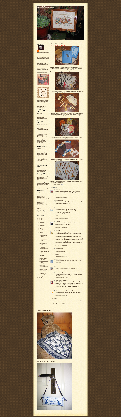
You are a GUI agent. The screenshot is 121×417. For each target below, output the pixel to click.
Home (67, 300)
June (41, 229)
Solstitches (57, 207)
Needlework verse (43, 256)
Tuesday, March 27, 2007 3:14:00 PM (61, 256)
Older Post (81, 300)
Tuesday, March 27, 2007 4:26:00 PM (61, 263)
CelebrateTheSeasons (41, 212)
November (42, 222)
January (41, 276)
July (41, 228)
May (41, 231)
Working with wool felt (44, 248)
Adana (56, 259)
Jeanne (56, 230)
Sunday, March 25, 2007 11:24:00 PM (61, 245)
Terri (56, 221)
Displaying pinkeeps (43, 258)
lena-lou (57, 266)
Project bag (42, 241)
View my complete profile (42, 72)
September (42, 225)
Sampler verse (42, 265)
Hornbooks (42, 255)
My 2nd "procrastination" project (43, 239)
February (41, 274)
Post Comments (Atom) (61, 303)
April (41, 232)
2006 (40, 277)
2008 (40, 218)
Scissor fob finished (43, 269)
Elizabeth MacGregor (60, 280)
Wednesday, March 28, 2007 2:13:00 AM (61, 277)
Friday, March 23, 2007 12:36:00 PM (61, 197)
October (41, 223)
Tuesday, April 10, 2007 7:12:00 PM (61, 295)
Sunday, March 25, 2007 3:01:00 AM (61, 227)
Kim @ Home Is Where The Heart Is (63, 290)
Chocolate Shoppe (43, 263)
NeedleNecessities (45, 7)
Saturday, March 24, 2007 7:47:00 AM (61, 218)
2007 (40, 219)
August (41, 226)
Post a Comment (54, 298)
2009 (40, 216)
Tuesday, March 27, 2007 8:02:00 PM (61, 269)
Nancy (56, 189)
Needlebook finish (43, 259)
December (42, 221)
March (41, 233)
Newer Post (52, 300)
